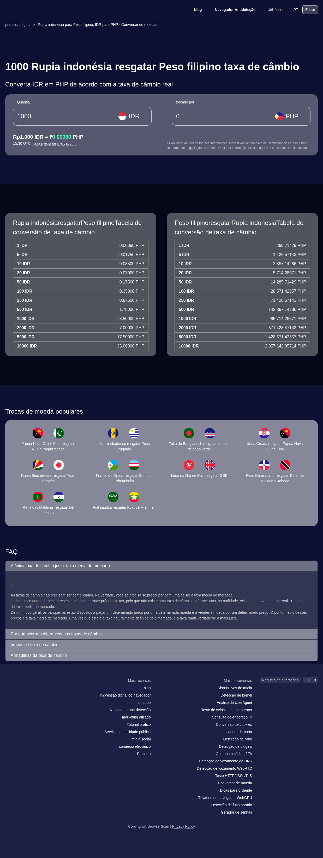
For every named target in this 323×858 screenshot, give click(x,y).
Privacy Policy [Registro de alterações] (183, 826)
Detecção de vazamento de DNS (225, 761)
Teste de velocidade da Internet (226, 710)
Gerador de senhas (236, 812)
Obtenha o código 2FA (234, 754)
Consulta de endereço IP (232, 717)
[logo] (31, 9)
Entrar (310, 10)
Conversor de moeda (235, 783)
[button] (161, 566)
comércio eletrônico (135, 746)
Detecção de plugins (235, 746)
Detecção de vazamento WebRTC (224, 768)
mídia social (141, 739)
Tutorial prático (139, 724)
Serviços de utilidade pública (127, 732)
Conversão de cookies (234, 724)
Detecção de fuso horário (231, 805)
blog (194, 9)
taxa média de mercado (54, 143)
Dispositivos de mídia (235, 688)
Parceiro (144, 754)
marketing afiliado (136, 717)
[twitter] (32, 690)
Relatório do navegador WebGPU (225, 798)
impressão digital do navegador (125, 695)
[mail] (11, 691)
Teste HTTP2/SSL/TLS (233, 776)
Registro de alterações (280, 680)
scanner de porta (238, 732)
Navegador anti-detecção (130, 710)
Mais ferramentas (238, 681)
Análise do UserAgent (234, 702)
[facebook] (22, 690)
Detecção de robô (237, 739)
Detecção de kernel (236, 695)
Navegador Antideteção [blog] (232, 9)
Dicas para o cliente (236, 790)
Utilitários (272, 9)
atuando (144, 702)
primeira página (18, 24)
